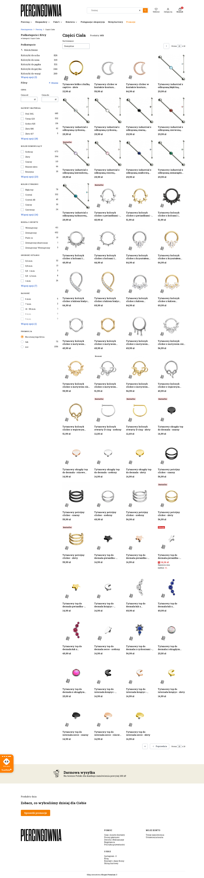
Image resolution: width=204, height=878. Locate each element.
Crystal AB (30, 200)
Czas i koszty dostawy (114, 835)
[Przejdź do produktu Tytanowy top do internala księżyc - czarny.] (108, 673)
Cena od (24, 95)
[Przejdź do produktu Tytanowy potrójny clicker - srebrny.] (108, 496)
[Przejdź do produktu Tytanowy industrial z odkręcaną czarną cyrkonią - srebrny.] (140, 110)
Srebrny (29, 152)
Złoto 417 (29, 134)
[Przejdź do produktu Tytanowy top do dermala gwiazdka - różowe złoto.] (140, 538)
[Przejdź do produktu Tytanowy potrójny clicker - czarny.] (171, 453)
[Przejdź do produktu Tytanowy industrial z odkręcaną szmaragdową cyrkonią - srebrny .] (171, 153)
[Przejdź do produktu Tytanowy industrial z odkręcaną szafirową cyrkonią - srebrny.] (140, 153)
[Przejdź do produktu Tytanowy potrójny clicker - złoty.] (171, 496)
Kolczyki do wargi (39, 73)
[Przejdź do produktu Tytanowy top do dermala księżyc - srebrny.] (108, 587)
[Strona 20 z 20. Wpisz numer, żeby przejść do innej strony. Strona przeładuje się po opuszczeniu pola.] (179, 46)
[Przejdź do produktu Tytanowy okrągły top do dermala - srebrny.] (108, 453)
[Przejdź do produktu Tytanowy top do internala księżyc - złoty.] (171, 673)
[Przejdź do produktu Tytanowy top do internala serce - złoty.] (140, 715)
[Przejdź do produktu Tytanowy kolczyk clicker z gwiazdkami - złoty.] (140, 196)
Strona (174, 46)
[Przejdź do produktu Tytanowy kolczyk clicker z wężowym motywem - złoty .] (76, 410)
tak (26, 342)
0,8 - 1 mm (30, 271)
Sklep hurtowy (111, 863)
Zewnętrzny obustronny (36, 243)
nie (26, 347)
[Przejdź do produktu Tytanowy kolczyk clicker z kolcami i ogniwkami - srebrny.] (108, 239)
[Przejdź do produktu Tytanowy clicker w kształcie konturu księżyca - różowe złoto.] (140, 68)
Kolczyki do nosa (39, 59)
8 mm (28, 314)
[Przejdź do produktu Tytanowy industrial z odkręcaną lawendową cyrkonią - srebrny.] (76, 153)
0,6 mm (29, 261)
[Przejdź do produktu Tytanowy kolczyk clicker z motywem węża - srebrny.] (108, 367)
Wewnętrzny (31, 228)
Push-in (29, 238)
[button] (145, 10)
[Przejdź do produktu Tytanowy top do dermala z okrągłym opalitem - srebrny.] (171, 630)
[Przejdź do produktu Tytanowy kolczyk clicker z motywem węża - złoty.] (140, 367)
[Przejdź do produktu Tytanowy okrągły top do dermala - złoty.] (140, 453)
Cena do (45, 95)
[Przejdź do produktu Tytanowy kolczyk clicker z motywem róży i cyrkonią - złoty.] (76, 367)
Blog (106, 858)
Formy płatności (112, 837)
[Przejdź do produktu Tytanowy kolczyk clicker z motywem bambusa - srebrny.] (76, 324)
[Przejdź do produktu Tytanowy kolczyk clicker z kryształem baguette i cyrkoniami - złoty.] (171, 239)
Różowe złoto (31, 167)
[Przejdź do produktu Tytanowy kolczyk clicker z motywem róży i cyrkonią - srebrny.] (171, 324)
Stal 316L (29, 114)
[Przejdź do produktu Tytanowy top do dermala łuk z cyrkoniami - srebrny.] (140, 587)
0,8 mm (29, 266)
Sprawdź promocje (35, 813)
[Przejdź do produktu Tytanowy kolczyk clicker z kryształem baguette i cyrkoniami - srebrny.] (140, 239)
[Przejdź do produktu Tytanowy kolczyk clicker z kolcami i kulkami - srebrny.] (76, 239)
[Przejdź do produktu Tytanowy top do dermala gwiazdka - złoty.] (76, 587)
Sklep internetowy (101, 875)
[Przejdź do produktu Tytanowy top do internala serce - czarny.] (76, 715)
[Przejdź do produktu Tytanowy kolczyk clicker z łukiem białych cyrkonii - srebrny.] (76, 282)
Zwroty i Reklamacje (114, 839)
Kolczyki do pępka (39, 64)
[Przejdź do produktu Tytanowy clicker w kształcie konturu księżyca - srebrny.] (108, 68)
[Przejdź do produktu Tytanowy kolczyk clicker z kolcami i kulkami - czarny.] (171, 196)
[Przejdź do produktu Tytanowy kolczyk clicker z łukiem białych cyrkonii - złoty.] (108, 282)
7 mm (28, 304)
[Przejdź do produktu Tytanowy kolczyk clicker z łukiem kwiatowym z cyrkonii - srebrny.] (140, 282)
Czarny (28, 162)
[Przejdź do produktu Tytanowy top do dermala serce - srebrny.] (108, 630)
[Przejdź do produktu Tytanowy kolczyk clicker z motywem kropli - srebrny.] (140, 324)
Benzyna (29, 172)
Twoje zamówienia (155, 835)
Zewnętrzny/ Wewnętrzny (37, 248)
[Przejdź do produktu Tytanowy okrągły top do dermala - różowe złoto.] (76, 453)
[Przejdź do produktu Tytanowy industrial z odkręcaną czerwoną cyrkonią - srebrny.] (171, 110)
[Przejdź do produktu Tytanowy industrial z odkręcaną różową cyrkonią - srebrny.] (108, 153)
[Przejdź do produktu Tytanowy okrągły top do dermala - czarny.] (171, 410)
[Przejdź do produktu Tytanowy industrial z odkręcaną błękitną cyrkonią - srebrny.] (171, 68)
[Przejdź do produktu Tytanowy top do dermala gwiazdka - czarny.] (108, 538)
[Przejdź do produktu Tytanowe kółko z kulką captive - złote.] (76, 68)
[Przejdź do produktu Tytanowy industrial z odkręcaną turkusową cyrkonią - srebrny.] (76, 196)
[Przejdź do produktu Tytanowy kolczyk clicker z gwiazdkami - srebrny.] (108, 196)
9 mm (28, 319)
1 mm (28, 281)
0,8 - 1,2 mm (30, 276)
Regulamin (109, 842)
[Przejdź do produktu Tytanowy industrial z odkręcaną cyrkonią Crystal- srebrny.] (108, 110)
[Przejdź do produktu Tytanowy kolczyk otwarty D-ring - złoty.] (140, 410)
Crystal (28, 195)
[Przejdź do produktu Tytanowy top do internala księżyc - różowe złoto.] (140, 673)
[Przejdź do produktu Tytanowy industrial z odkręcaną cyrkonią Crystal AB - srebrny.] (76, 110)
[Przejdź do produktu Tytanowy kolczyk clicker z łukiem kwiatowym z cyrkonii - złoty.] (171, 282)
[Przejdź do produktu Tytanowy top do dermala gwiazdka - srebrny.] (171, 538)
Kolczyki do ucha (39, 55)
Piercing (39, 29)
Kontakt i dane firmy (114, 861)
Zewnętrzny (31, 233)
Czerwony (30, 210)
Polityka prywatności (114, 844)
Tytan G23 (30, 119)
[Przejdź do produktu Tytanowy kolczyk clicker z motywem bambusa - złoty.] (108, 324)
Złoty (27, 157)
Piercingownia (26, 29)
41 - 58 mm (30, 309)
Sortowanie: (68, 41)
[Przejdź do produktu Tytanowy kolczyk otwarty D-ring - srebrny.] (108, 410)
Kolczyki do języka (39, 69)
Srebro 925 (30, 124)
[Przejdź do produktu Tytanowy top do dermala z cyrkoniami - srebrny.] (140, 630)
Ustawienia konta (154, 837)
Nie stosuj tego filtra (34, 337)
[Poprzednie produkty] (159, 746)
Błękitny (29, 190)
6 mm (28, 299)
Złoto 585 (29, 129)
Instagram (109, 856)
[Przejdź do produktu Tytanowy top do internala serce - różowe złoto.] (108, 715)
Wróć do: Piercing (29, 50)
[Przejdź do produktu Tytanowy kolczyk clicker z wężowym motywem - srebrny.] (171, 367)
